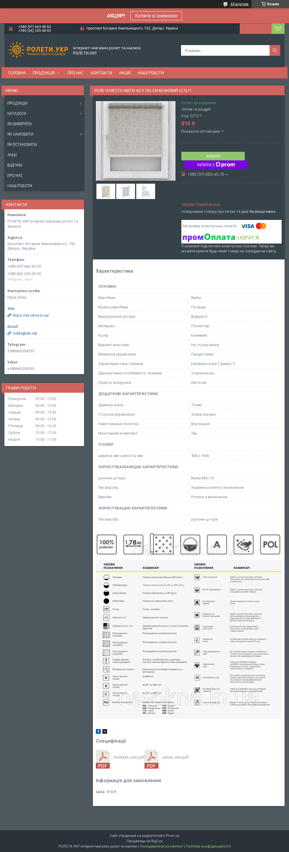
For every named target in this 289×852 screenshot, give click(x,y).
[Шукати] (275, 50)
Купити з (216, 164)
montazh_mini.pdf (129, 757)
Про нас (76, 72)
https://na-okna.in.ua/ (31, 315)
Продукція (44, 72)
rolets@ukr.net (25, 333)
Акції (12, 154)
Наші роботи (151, 72)
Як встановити (22, 144)
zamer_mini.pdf (175, 757)
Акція (125, 72)
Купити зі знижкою (156, 16)
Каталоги (16, 113)
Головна (17, 72)
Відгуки (14, 165)
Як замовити (20, 134)
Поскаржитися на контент (161, 846)
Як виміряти (19, 123)
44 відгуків (239, 4)
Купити (213, 156)
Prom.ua (173, 836)
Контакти (101, 72)
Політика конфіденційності (208, 846)
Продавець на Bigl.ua (144, 841)
